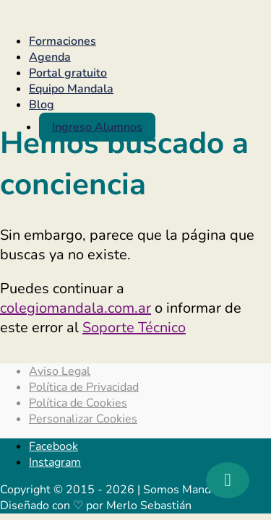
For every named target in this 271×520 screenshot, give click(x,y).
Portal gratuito (68, 73)
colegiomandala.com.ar (75, 308)
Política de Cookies (78, 403)
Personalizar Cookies (83, 419)
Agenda (50, 57)
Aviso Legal (59, 371)
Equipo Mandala (71, 89)
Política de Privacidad (84, 387)
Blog (41, 105)
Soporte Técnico (134, 327)
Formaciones (62, 41)
